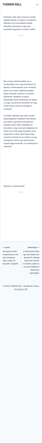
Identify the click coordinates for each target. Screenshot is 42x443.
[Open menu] (37, 4)
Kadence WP (22, 289)
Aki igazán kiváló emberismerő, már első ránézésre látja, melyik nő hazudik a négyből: (11, 255)
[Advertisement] (21, 58)
